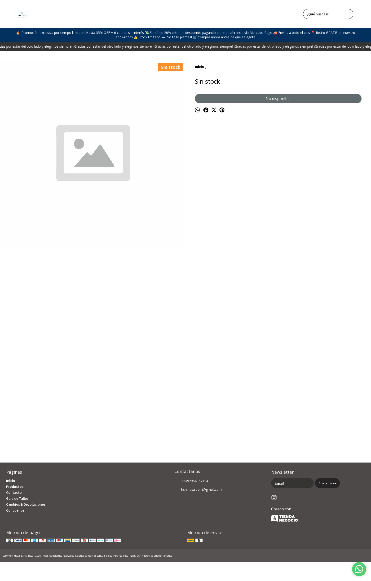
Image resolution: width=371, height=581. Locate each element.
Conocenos (15, 510)
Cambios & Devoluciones (25, 504)
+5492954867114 (191, 481)
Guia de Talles (17, 498)
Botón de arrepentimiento (158, 555)
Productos (14, 486)
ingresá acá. (135, 555)
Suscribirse (327, 483)
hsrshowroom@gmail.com (198, 490)
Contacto (14, 492)
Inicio (10, 480)
